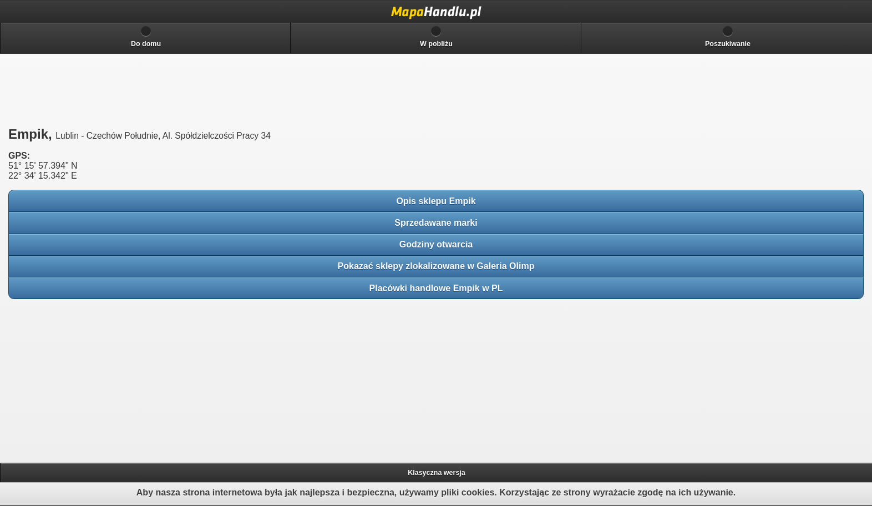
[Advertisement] (89, 377)
